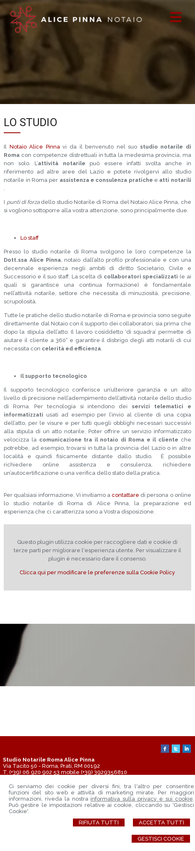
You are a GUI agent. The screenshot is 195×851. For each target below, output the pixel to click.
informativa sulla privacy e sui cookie (141, 799)
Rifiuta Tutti (99, 822)
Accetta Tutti (161, 822)
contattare (126, 495)
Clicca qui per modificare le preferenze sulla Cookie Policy (97, 572)
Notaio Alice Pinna (35, 147)
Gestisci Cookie (161, 839)
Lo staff (29, 238)
